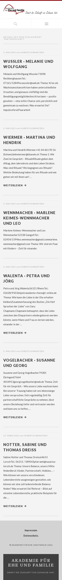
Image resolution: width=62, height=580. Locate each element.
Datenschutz (30, 535)
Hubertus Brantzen (32, 52)
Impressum (31, 530)
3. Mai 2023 (9, 52)
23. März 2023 (11, 435)
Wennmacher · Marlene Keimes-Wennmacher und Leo (29, 218)
